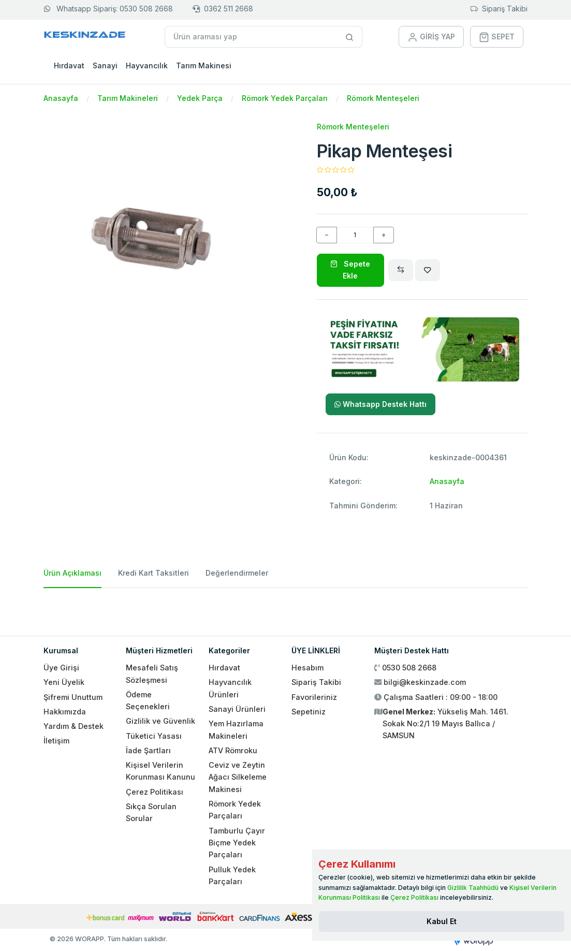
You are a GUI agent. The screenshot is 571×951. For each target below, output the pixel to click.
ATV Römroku (233, 750)
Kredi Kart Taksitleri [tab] (153, 572)
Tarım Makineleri (127, 98)
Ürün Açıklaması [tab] (72, 572)
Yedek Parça (200, 98)
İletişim (56, 740)
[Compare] (400, 270)
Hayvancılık (147, 65)
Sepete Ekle (350, 269)
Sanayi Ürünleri (237, 709)
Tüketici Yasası (154, 735)
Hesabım (307, 667)
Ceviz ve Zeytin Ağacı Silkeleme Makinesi (238, 777)
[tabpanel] (285, 608)
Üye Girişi (61, 667)
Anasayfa (60, 98)
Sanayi (105, 65)
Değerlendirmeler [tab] (237, 572)
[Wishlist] (427, 270)
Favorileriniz (314, 697)
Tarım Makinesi (203, 65)
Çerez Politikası (154, 791)
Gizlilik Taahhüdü (473, 887)
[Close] (441, 921)
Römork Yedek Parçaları (285, 98)
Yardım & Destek (73, 726)
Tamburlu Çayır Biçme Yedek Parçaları (237, 842)
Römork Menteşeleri (383, 98)
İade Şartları (148, 750)
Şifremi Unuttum (73, 697)
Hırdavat (69, 65)
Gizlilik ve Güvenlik (160, 720)
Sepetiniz (308, 711)
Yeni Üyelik (63, 682)
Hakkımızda (64, 711)
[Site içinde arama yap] (349, 37)
